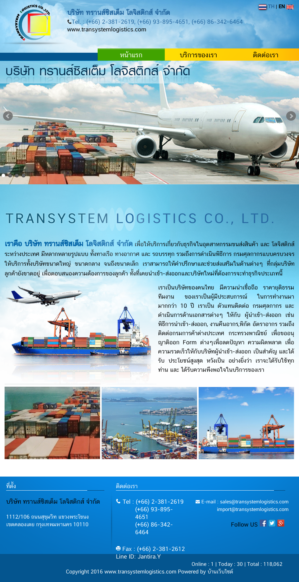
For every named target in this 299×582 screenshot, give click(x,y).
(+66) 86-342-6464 (154, 529)
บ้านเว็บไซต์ (220, 572)
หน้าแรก (131, 55)
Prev (8, 116)
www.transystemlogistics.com (106, 30)
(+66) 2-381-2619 (160, 502)
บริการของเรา (198, 55)
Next (291, 116)
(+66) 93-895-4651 (154, 513)
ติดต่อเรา (265, 55)
